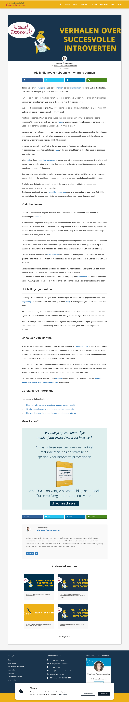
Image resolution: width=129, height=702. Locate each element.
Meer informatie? (62, 694)
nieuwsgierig (40, 88)
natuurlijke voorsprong (46, 160)
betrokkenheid (53, 255)
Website (30, 553)
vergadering (82, 277)
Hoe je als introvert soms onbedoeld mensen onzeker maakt (50, 405)
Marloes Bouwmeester (64, 63)
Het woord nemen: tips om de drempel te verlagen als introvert (51, 413)
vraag (68, 302)
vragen (60, 88)
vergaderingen (75, 88)
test (28, 160)
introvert (37, 217)
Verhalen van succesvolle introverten (65, 66)
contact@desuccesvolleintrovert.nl (60, 671)
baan (56, 150)
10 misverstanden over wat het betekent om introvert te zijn (50, 409)
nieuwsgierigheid (81, 346)
